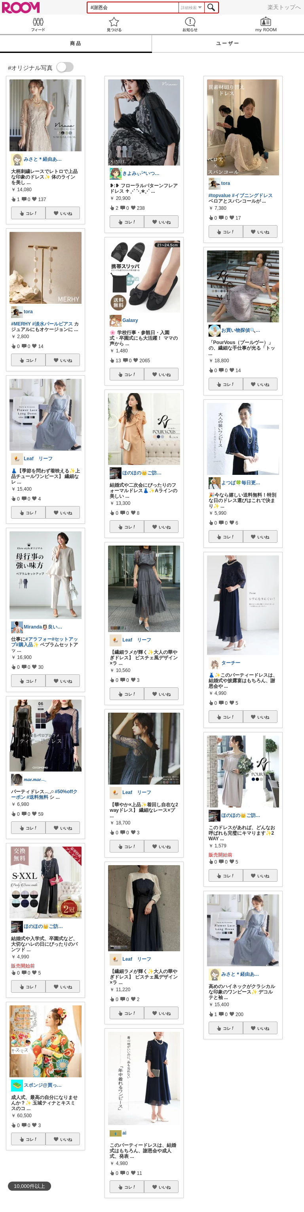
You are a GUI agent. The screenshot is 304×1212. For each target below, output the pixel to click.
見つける (114, 24)
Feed (38, 24)
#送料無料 (37, 797)
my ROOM (266, 24)
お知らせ (190, 24)
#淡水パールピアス (52, 324)
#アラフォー (38, 639)
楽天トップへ (284, 7)
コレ (32, 213)
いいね (66, 213)
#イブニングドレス (252, 195)
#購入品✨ (27, 644)
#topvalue (220, 195)
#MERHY (21, 324)
